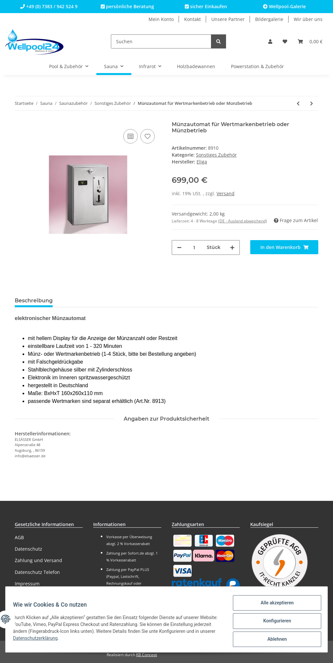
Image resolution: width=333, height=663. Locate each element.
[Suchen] (161, 41)
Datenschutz (28, 549)
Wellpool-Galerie (284, 6)
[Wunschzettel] (284, 41)
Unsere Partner (228, 19)
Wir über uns (308, 19)
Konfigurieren (274, 622)
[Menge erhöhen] (232, 247)
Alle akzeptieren (273, 605)
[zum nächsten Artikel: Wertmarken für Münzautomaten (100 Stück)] (311, 103)
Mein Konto (161, 19)
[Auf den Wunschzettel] (147, 136)
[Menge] (194, 247)
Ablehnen (274, 639)
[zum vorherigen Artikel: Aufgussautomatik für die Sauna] (298, 103)
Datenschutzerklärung (59, 640)
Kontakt (192, 19)
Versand (226, 193)
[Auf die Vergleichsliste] (130, 136)
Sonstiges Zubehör (216, 155)
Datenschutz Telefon (37, 572)
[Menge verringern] (179, 247)
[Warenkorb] (310, 41)
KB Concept (146, 654)
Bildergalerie (269, 19)
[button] (270, 41)
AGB (19, 537)
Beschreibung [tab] (34, 300)
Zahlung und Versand (38, 560)
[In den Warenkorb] (284, 247)
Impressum (27, 583)
